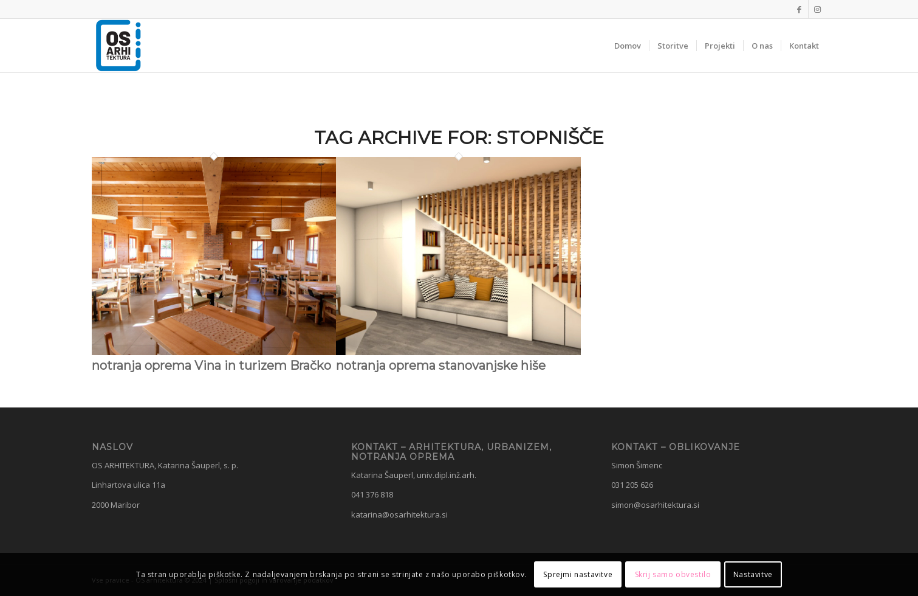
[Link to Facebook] (799, 9)
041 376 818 (372, 494)
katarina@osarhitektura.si (399, 514)
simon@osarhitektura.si (655, 504)
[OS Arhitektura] (118, 45)
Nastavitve (753, 574)
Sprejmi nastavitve (577, 574)
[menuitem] (627, 45)
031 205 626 (632, 484)
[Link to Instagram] (818, 9)
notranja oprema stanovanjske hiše (441, 365)
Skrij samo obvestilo (673, 574)
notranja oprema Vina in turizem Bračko (211, 365)
